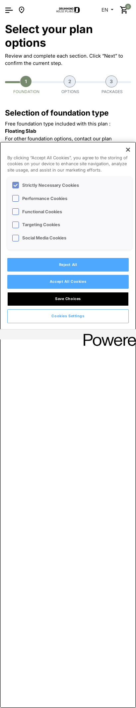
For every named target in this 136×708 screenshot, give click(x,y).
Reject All (68, 264)
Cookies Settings (67, 316)
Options (70, 85)
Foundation (26, 85)
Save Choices (68, 298)
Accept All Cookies (68, 281)
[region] (68, 425)
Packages (112, 85)
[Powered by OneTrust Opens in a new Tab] (107, 335)
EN (105, 10)
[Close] (128, 149)
